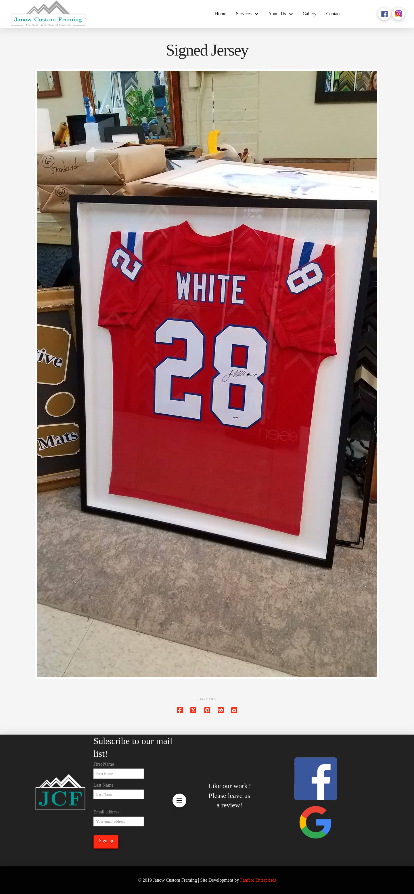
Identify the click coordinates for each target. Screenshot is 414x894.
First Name (103, 764)
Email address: (107, 811)
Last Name (103, 785)
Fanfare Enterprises (258, 880)
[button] (179, 800)
